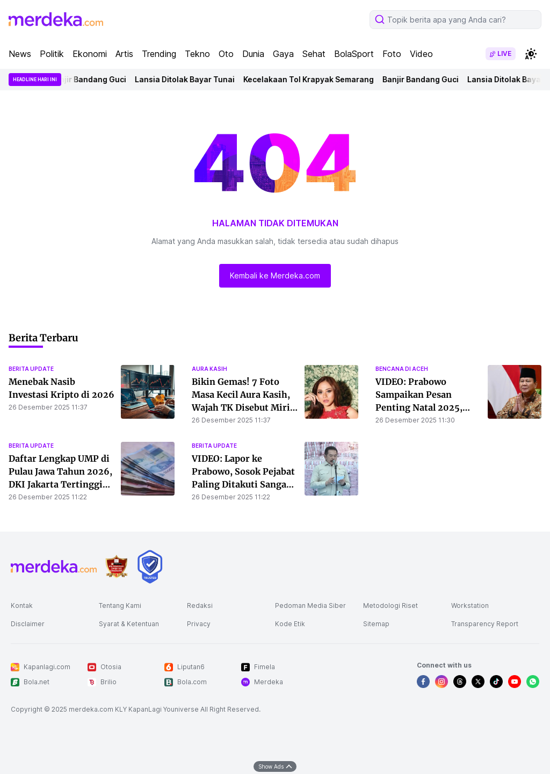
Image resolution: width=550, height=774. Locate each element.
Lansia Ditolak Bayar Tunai (187, 79)
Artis (124, 53)
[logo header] (56, 19)
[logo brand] (116, 567)
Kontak (22, 605)
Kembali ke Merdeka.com (275, 275)
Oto (226, 53)
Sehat (313, 53)
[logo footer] (54, 566)
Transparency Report (484, 624)
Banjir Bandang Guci (90, 79)
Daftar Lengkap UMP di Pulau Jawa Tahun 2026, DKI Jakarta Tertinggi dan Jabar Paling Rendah (60, 484)
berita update (31, 369)
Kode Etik (290, 624)
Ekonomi (90, 53)
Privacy (199, 624)
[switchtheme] (530, 53)
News (20, 53)
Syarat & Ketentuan (129, 624)
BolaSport (354, 53)
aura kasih (209, 369)
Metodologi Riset (390, 605)
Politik (52, 53)
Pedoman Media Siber (310, 605)
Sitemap (376, 624)
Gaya (283, 53)
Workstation (470, 605)
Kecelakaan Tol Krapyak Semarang (310, 79)
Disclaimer (28, 624)
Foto (391, 53)
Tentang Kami (120, 605)
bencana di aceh (401, 369)
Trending (159, 53)
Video (421, 53)
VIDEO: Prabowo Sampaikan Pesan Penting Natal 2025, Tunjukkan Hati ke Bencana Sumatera (418, 407)
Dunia (253, 53)
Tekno (197, 53)
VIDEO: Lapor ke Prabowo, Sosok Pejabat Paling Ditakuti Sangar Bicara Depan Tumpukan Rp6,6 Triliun (245, 484)
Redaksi (200, 605)
